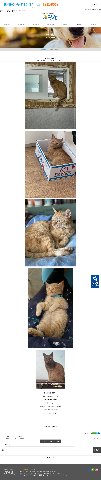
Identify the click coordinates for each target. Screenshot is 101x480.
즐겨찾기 (99, 9)
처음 (86, 9)
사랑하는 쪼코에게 (19, 436)
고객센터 (94, 24)
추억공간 (79, 24)
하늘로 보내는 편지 (54, 49)
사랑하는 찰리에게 (19, 438)
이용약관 (33, 469)
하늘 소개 (7, 24)
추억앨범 (43, 49)
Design (65, 475)
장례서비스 (21, 24)
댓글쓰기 (96, 450)
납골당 (65, 24)
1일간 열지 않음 (94, 4)
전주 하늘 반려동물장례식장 (37, 475)
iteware (70, 475)
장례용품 (36, 24)
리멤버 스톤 (50, 24)
